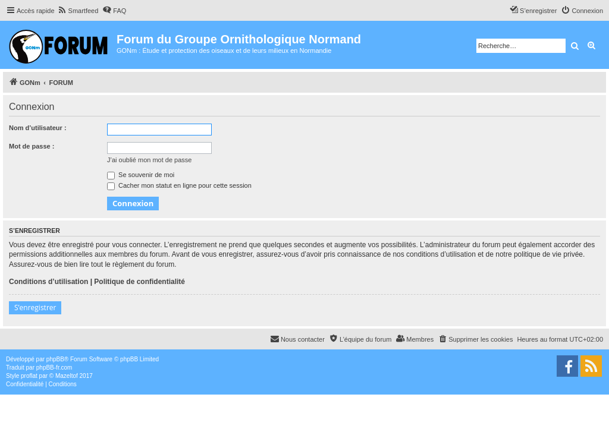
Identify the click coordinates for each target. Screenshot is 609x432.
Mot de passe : (31, 146)
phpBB (55, 359)
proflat (29, 376)
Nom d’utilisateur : (38, 127)
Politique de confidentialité (139, 282)
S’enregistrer (35, 307)
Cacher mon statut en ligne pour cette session (179, 185)
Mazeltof (66, 376)
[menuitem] (78, 11)
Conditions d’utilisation (48, 282)
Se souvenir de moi (140, 174)
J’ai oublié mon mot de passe (149, 159)
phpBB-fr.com (54, 367)
